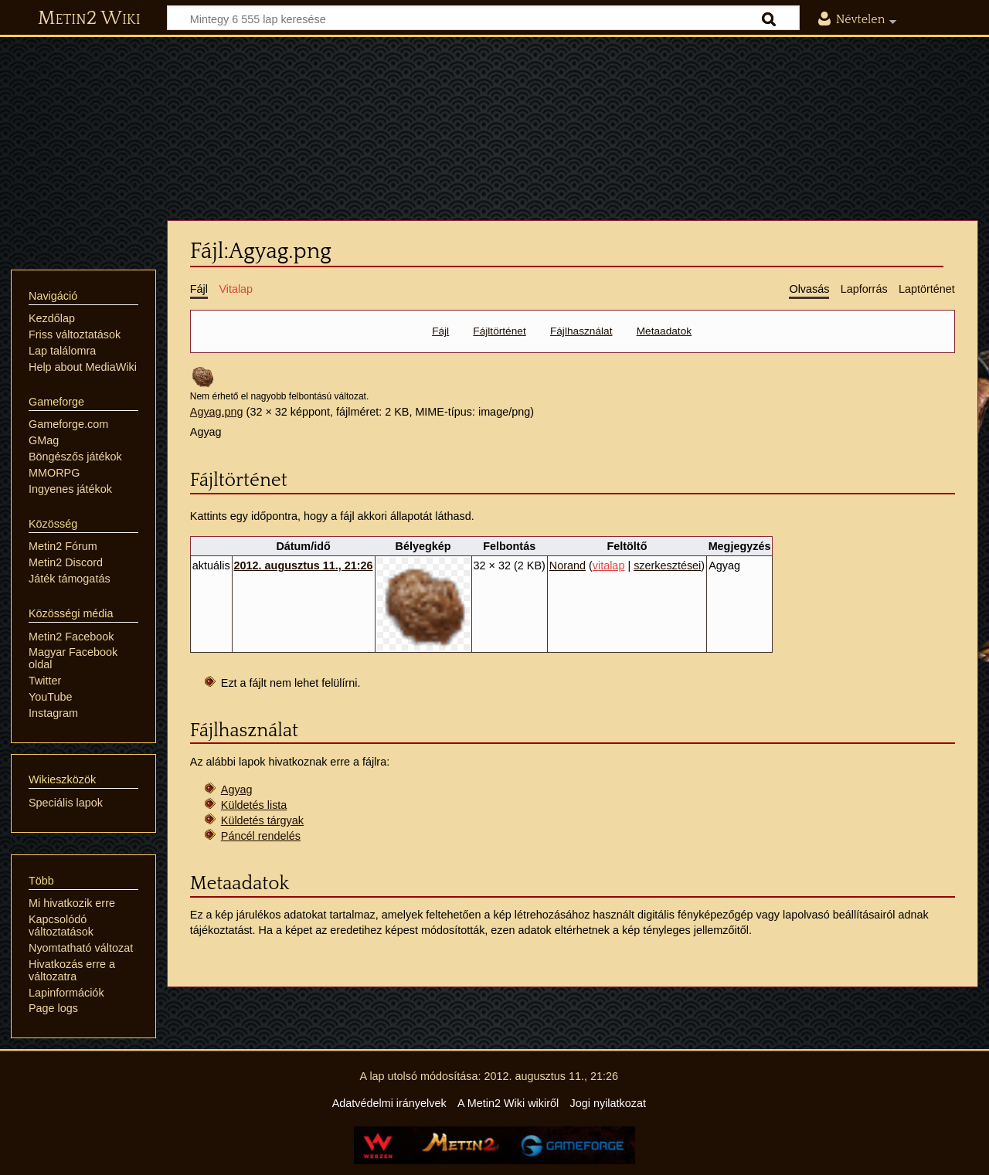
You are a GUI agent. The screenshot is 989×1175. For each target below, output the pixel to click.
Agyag (237, 789)
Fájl (440, 331)
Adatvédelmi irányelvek (389, 1103)
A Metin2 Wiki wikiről (508, 1103)
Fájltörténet (499, 331)
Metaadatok (664, 331)
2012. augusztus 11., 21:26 (303, 565)
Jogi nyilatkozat (608, 1103)
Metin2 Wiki (89, 18)
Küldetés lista (254, 805)
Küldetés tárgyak (262, 820)
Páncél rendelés (261, 836)
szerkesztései (667, 565)
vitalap (609, 565)
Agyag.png (216, 412)
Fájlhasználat (581, 331)
